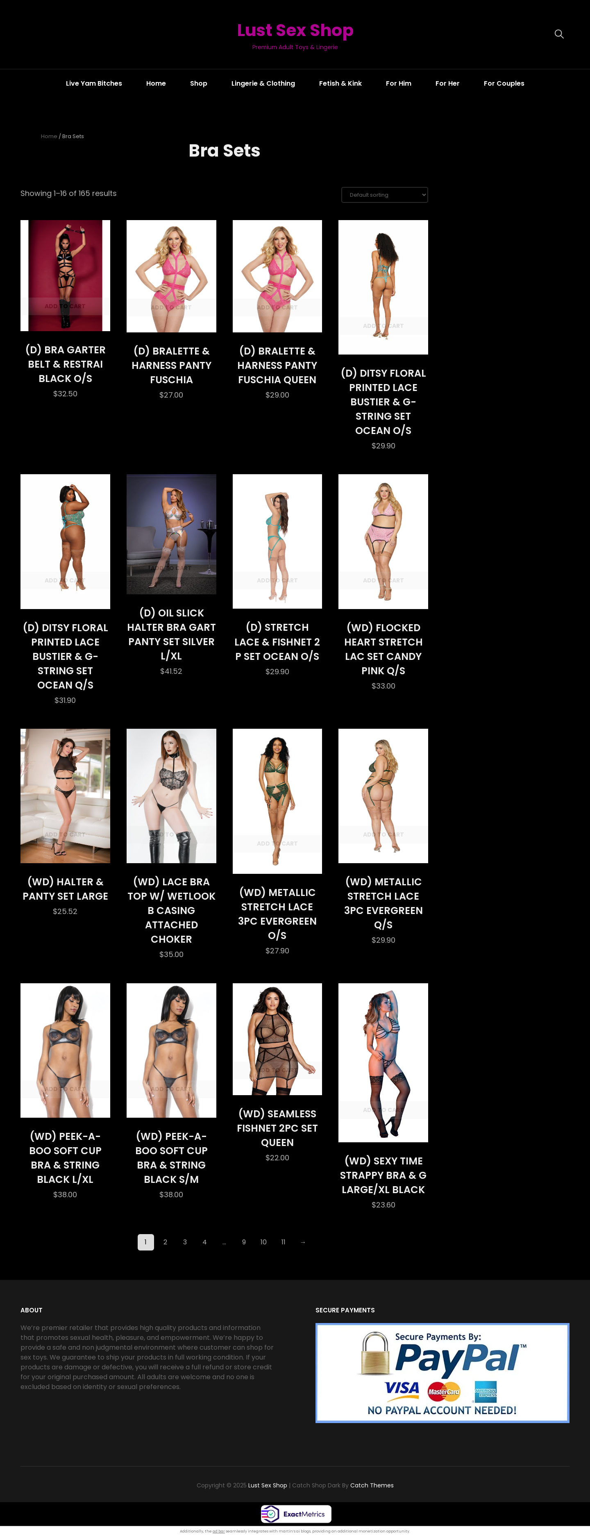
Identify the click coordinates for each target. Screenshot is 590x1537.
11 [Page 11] (283, 1242)
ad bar (219, 1531)
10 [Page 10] (264, 1242)
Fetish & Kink (340, 83)
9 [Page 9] (244, 1242)
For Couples (504, 83)
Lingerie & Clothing (263, 83)
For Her (448, 83)
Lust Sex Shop (295, 30)
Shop (198, 83)
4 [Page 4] (204, 1242)
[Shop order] (384, 195)
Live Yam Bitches (94, 83)
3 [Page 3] (185, 1242)
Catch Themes (372, 1486)
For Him (398, 83)
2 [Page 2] (165, 1242)
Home (156, 83)
